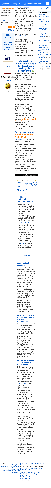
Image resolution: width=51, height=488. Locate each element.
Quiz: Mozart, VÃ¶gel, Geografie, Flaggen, (44, 60)
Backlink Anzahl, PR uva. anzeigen (24, 35)
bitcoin (42, 31)
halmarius (42, 57)
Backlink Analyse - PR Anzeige (44, 29)
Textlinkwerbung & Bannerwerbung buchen (44, 23)
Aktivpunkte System (23, 222)
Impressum (47, 7)
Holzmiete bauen (15, 472)
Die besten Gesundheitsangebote (44, 34)
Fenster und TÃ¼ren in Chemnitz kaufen (44, 17)
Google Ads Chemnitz (14, 469)
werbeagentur (42, 36)
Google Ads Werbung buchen (28, 476)
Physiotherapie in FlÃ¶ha (26, 184)
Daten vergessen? (8, 20)
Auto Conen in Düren (26, 478)
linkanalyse (42, 26)
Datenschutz (44, 8)
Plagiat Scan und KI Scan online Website (44, 65)
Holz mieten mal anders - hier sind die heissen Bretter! (26, 254)
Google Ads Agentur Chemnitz (11, 470)
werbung (41, 19)
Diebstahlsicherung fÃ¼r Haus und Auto (44, 50)
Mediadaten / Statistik (8, 35)
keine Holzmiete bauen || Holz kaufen (44, 44)
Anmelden (19, 139)
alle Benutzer (8, 49)
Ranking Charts (8, 42)
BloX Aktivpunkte (8, 40)
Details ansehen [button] (42, 4)
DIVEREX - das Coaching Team (18, 184)
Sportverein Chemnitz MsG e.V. (34, 184)
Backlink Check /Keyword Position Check (8, 46)
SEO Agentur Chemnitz (26, 471)
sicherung (42, 47)
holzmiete (42, 42)
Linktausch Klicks (8, 37)
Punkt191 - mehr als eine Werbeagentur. (44, 39)
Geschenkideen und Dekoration (26, 189)
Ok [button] (47, 3)
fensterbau (42, 14)
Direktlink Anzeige (23, 383)
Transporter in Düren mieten (11, 467)
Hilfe (40, 7)
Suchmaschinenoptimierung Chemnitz (31, 472)
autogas (42, 52)
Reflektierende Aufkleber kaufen (10, 466)
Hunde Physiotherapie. (26, 463)
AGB (43, 7)
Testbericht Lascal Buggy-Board (11, 465)
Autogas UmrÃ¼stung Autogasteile (44, 55)
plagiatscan (42, 63)
